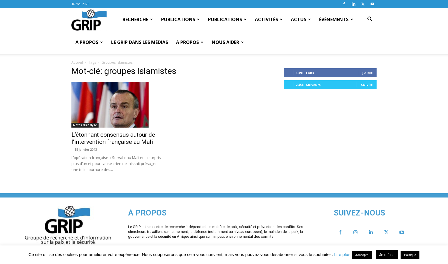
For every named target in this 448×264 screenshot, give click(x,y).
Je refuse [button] (386, 255)
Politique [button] (410, 255)
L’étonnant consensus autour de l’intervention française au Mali (113, 138)
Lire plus (342, 254)
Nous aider (228, 42)
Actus (301, 19)
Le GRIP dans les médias (139, 42)
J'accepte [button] (361, 255)
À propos (89, 42)
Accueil (77, 62)
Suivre (367, 84)
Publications (180, 19)
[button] (370, 20)
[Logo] (89, 19)
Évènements (336, 19)
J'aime (367, 72)
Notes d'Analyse (85, 125)
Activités (269, 19)
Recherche (138, 19)
